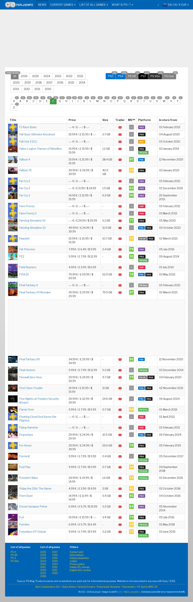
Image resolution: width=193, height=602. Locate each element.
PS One (170, 75)
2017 (49, 82)
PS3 (144, 75)
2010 (48, 89)
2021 (80, 76)
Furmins (24, 524)
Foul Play (24, 467)
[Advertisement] (96, 39)
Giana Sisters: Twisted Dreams (78, 586)
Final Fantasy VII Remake (35, 292)
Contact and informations (76, 553)
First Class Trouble (31, 388)
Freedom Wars (28, 477)
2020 (16, 82)
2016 (60, 82)
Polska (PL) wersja (79, 567)
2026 (24, 76)
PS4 (122, 75)
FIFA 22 (24, 274)
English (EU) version (80, 570)
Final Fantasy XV (29, 359)
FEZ (21, 256)
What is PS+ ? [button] (122, 4)
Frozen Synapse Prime (33, 506)
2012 (27, 89)
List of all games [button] (93, 4)
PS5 (112, 75)
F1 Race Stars (28, 127)
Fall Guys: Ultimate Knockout (37, 134)
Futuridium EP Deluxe (32, 531)
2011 (37, 89)
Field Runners (27, 267)
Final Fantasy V (28, 285)
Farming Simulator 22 (32, 227)
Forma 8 (24, 456)
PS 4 (13, 552)
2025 (35, 76)
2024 (47, 76)
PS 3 (13, 558)
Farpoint (24, 238)
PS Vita (156, 75)
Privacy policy (77, 564)
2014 (82, 82)
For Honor (25, 445)
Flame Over (26, 409)
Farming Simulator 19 (32, 220)
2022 (69, 76)
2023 (58, 76)
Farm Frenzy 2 (28, 213)
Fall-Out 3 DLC (28, 141)
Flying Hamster (28, 427)
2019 (28, 82)
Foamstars (26, 434)
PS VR (133, 75)
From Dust (26, 495)
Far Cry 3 (24, 188)
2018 (38, 82)
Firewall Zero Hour (30, 377)
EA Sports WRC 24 (147, 586)
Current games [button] (63, 4)
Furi (21, 517)
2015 (71, 82)
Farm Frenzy (26, 206)
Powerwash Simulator (108, 586)
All (15, 75)
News (42, 4)
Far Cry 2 (24, 181)
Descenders (128, 586)
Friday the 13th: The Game (35, 488)
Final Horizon (27, 370)
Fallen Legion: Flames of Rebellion (40, 148)
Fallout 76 (25, 170)
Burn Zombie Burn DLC (48, 586)
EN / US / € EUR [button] (176, 5)
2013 (16, 89)
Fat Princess (27, 249)
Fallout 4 (24, 159)
